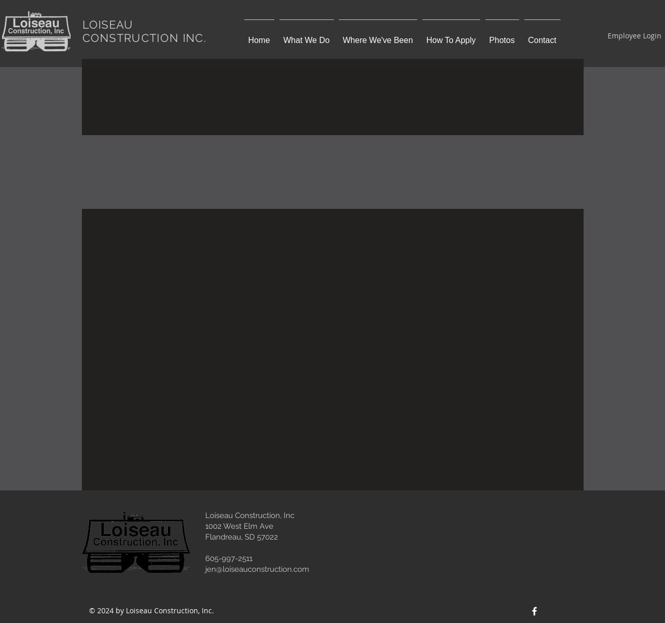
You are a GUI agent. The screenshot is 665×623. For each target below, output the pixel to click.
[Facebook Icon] (534, 611)
